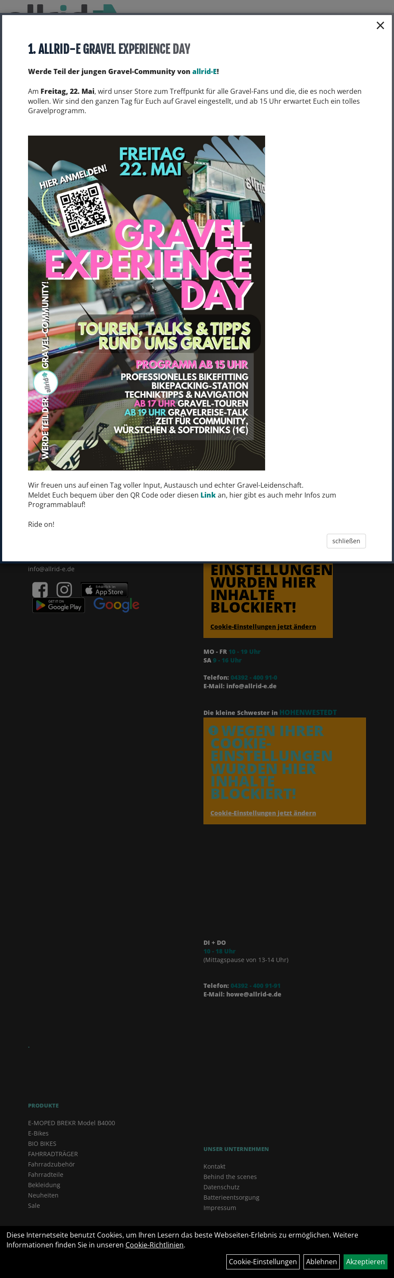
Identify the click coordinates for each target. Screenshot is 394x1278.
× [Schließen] (380, 25)
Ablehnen (321, 1261)
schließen (346, 541)
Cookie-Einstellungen (263, 1261)
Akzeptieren (365, 1261)
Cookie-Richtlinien (154, 1245)
